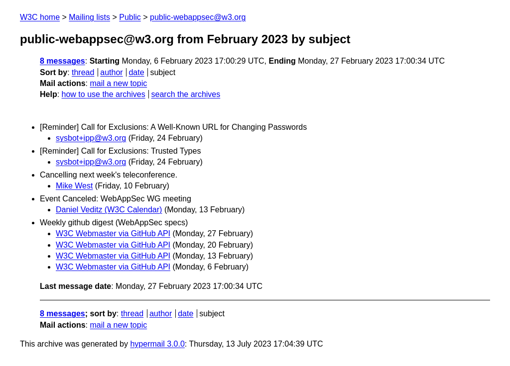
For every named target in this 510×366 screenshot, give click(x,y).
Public (130, 17)
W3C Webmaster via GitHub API (113, 233)
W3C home (40, 17)
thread (83, 72)
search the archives (186, 94)
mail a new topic (118, 83)
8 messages (62, 61)
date (136, 72)
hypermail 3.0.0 (157, 344)
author (111, 72)
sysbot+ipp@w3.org (91, 138)
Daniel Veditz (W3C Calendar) (109, 209)
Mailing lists (89, 17)
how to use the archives (103, 94)
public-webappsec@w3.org (198, 17)
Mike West (74, 186)
